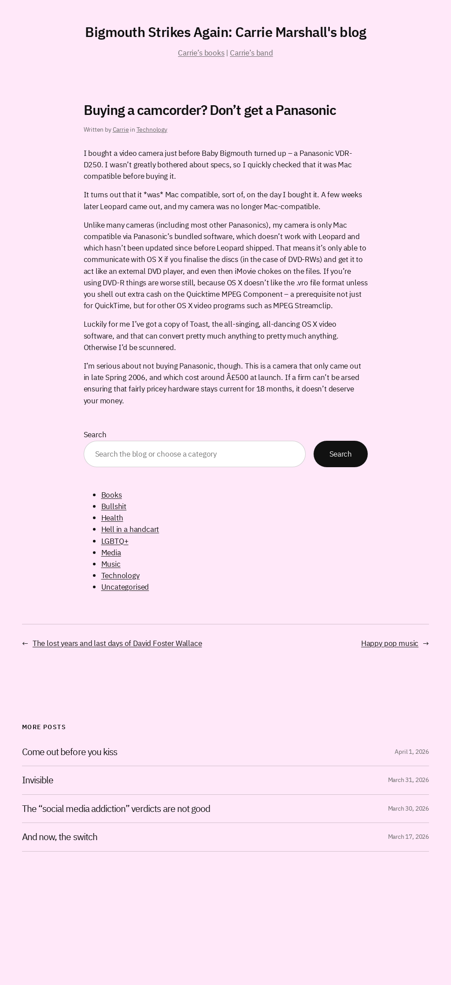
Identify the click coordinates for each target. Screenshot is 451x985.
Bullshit (114, 506)
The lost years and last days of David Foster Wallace (117, 643)
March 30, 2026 (408, 808)
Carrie (121, 129)
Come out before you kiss (69, 752)
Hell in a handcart (130, 529)
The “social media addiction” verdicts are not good (116, 809)
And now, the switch (59, 837)
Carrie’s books (201, 53)
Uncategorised (125, 587)
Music (111, 564)
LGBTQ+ (115, 541)
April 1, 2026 (412, 752)
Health (112, 518)
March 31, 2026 (408, 780)
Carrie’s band (251, 53)
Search (95, 434)
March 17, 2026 (408, 837)
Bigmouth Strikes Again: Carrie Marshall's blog (225, 32)
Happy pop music (389, 643)
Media (111, 552)
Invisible (37, 780)
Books (111, 495)
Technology (152, 129)
